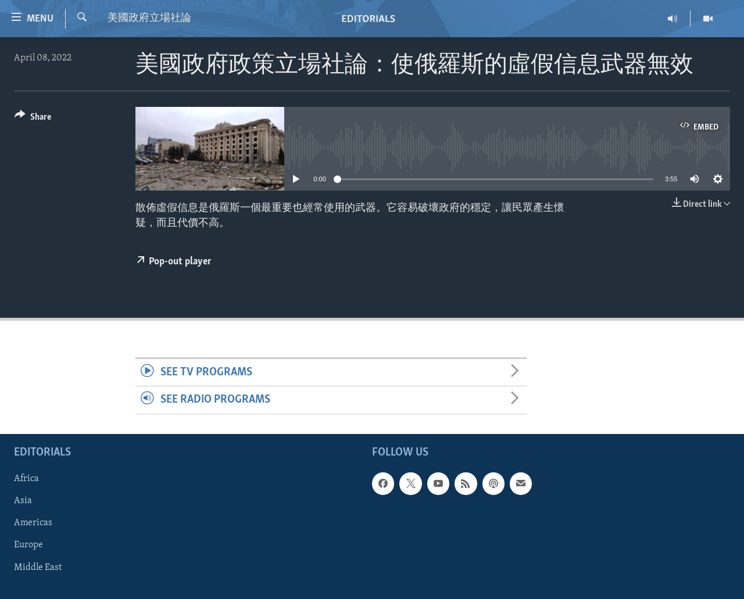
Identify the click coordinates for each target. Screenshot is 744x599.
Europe (28, 545)
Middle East (38, 567)
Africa (26, 478)
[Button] (33, 119)
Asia (23, 500)
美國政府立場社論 (149, 18)
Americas (33, 523)
